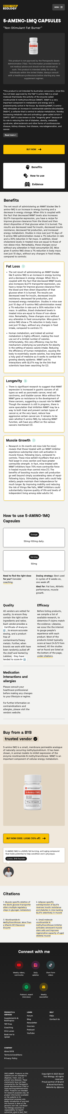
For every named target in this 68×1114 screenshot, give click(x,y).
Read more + (10, 135)
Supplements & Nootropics (11, 1019)
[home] (10, 7)
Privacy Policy (10, 1058)
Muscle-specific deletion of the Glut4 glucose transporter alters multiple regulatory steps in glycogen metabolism (17, 906)
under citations (45, 656)
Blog (29, 1019)
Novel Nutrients (56, 1084)
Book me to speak (9, 1035)
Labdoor (7, 656)
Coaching (8, 1027)
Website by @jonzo (55, 1087)
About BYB (9, 1051)
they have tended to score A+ (14, 658)
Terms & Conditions (13, 1055)
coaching (8, 582)
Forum (30, 1016)
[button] (58, 7)
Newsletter (32, 1023)
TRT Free (8, 1024)
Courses (31, 1026)
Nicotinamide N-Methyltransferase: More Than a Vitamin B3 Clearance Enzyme (17, 923)
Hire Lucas (9, 1031)
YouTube (31, 1033)
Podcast (31, 1029)
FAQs (52, 1016)
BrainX (61, 1082)
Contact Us (55, 1019)
